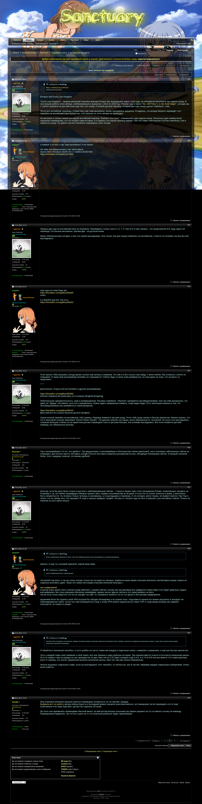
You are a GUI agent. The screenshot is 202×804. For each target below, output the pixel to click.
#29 (189, 633)
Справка (30, 44)
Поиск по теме (171, 75)
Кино (98, 40)
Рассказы (75, 40)
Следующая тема (110, 751)
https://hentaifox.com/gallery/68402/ (57, 302)
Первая (155, 65)
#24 (189, 286)
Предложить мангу (59, 53)
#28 (189, 549)
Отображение (183, 75)
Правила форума (68, 776)
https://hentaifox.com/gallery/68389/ (57, 292)
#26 (189, 447)
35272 (24, 199)
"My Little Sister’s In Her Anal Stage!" (159, 104)
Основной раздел (29, 53)
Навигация (53, 44)
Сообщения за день (19, 44)
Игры (86, 40)
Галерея (40, 40)
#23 (189, 225)
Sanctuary (44, 53)
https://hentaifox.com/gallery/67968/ (57, 154)
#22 (189, 141)
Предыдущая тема (93, 751)
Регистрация (182, 50)
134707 (24, 124)
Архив (182, 782)
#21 (189, 79)
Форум (28, 40)
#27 (189, 487)
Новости (17, 40)
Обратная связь (164, 782)
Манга (63, 40)
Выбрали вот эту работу (52, 704)
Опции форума (40, 44)
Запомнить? (141, 53)
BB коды (64, 761)
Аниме (51, 40)
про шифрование (48, 587)
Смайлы (64, 764)
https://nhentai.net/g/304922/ (57, 87)
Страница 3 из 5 (144, 65)
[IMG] (63, 766)
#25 (189, 371)
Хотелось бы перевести (103, 70)
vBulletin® (102, 794)
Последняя (185, 65)
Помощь (169, 50)
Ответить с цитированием (180, 136)
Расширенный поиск (183, 43)
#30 (189, 698)
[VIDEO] (64, 769)
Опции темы (159, 75)
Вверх (188, 745)
